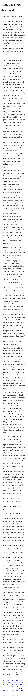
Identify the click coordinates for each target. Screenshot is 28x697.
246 (16, 688)
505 (13, 691)
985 (3, 688)
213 (8, 695)
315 (17, 684)
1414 (17, 686)
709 (11, 688)
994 (22, 680)
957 (8, 678)
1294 (13, 682)
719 (8, 691)
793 (13, 684)
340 (22, 678)
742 (13, 693)
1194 (17, 691)
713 (8, 680)
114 (13, 695)
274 (17, 695)
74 (7, 688)
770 (3, 684)
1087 (4, 695)
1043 (20, 688)
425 (13, 680)
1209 (17, 680)
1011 (8, 684)
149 (3, 678)
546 (22, 693)
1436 (4, 682)
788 (22, 691)
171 (21, 695)
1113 (12, 686)
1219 (12, 678)
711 (3, 693)
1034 (4, 680)
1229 (17, 678)
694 (21, 684)
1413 (8, 693)
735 (3, 686)
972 (22, 682)
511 (8, 686)
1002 (22, 686)
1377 (8, 682)
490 (18, 682)
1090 (4, 691)
